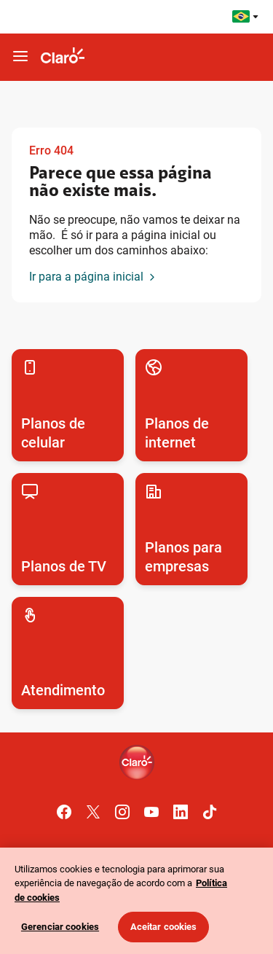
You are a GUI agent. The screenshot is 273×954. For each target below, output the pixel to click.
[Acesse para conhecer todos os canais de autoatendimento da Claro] (68, 653)
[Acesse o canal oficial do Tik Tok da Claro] (209, 812)
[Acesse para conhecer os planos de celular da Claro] (68, 405)
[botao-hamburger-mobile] (20, 57)
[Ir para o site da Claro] (62, 56)
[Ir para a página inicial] (93, 277)
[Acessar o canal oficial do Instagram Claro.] (122, 812)
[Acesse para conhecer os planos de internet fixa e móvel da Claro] (191, 405)
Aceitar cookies (163, 926)
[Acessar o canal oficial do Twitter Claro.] (93, 812)
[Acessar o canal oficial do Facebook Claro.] (64, 812)
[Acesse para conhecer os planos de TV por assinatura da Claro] (68, 529)
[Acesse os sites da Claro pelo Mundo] (245, 16)
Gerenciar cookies (60, 926)
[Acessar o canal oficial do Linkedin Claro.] (180, 812)
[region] (136, 901)
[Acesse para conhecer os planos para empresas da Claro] (191, 529)
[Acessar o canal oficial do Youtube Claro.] (151, 812)
